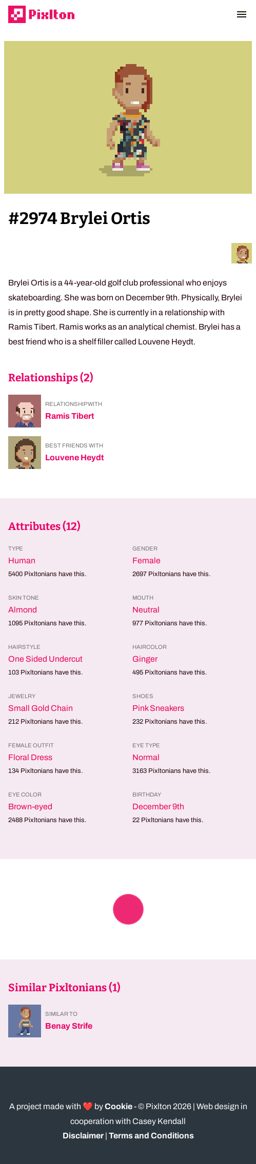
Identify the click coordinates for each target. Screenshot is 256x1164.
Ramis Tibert (69, 416)
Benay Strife (68, 1026)
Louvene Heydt (74, 457)
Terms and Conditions (151, 1135)
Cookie (118, 1106)
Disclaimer (83, 1135)
